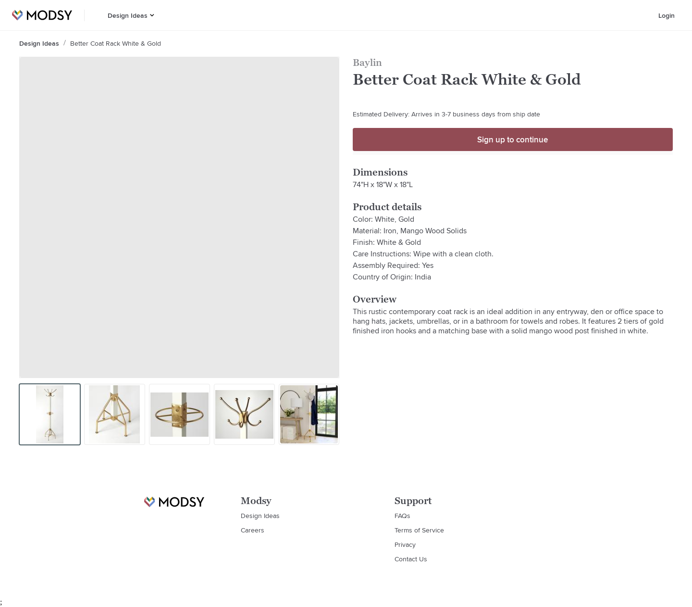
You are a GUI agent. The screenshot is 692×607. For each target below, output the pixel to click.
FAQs (402, 515)
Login (666, 15)
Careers (252, 530)
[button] (152, 15)
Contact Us (411, 559)
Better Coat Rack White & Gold (115, 43)
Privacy (405, 544)
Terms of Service (419, 530)
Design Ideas (128, 15)
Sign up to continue (512, 139)
